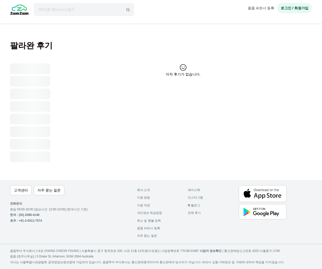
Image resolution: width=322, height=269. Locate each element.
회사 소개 (143, 190)
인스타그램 (195, 197)
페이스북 (194, 190)
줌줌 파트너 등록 (261, 8)
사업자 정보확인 (211, 251)
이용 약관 (143, 205)
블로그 (194, 205)
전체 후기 (194, 213)
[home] (19, 10)
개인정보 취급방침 (149, 213)
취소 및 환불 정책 (149, 220)
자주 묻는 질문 (147, 236)
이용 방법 (143, 197)
